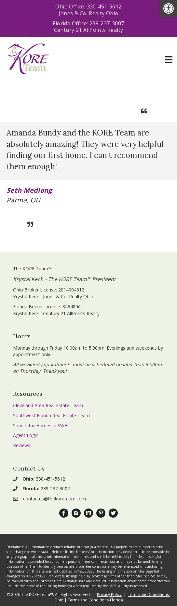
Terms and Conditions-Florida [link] (95, 600)
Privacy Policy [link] (109, 594)
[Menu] (169, 59)
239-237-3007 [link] (106, 23)
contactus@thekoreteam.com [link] (54, 499)
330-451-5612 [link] (104, 6)
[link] (168, 8)
